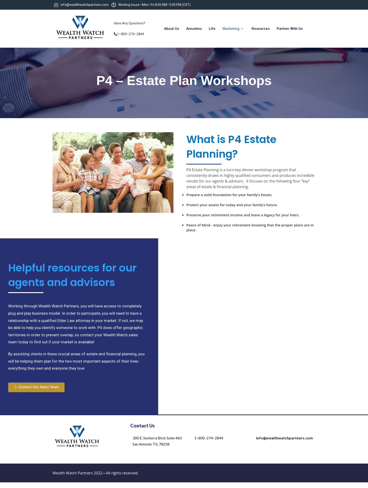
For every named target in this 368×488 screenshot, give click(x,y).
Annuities (194, 29)
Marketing (233, 29)
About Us (171, 29)
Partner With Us (290, 29)
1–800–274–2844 (130, 34)
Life (212, 29)
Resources (261, 29)
